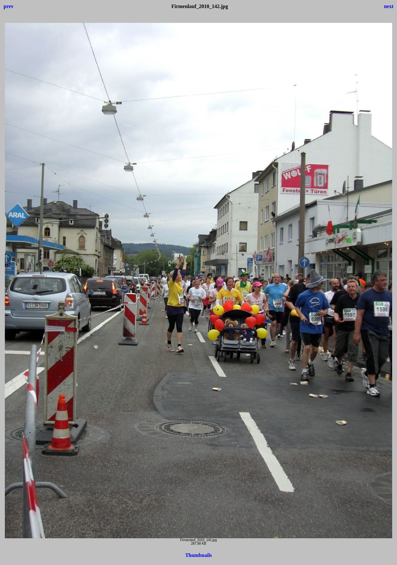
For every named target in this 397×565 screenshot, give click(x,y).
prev (9, 6)
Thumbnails (198, 555)
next (388, 6)
